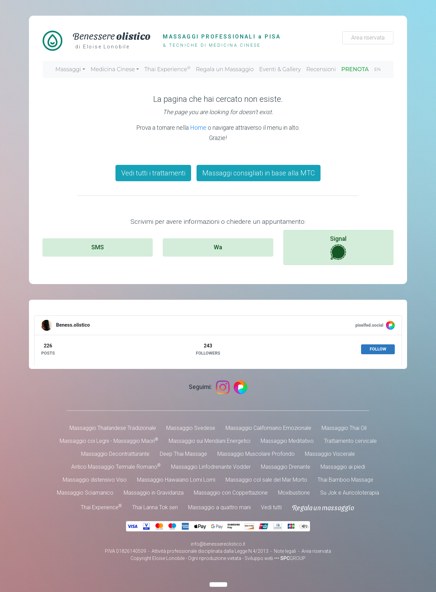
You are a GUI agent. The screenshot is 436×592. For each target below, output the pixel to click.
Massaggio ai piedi (343, 467)
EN (377, 69)
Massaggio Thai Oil (344, 428)
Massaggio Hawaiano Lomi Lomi (176, 480)
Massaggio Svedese (190, 428)
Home (198, 127)
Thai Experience (167, 69)
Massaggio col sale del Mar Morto (266, 480)
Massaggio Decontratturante (115, 454)
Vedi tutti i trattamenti (153, 173)
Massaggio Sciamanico (85, 492)
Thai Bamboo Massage (345, 480)
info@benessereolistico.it (218, 544)
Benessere (112, 35)
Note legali (285, 551)
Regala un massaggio (323, 507)
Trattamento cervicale (350, 441)
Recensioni (321, 69)
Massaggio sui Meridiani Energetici (209, 441)
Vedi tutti (271, 507)
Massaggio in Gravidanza (154, 492)
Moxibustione (294, 492)
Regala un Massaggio (225, 69)
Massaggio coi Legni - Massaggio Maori (109, 440)
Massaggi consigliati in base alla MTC (258, 173)
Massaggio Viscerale (330, 454)
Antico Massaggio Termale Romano (116, 466)
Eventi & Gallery (280, 69)
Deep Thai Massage (183, 454)
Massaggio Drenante (285, 467)
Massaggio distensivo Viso (95, 480)
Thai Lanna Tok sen (155, 507)
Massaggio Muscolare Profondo (256, 454)
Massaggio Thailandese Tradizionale (112, 428)
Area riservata (368, 37)
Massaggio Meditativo (287, 441)
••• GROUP (290, 558)
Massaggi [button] (68, 69)
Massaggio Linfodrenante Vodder (211, 467)
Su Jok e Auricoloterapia (349, 492)
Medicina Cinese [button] (113, 69)
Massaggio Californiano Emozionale (268, 428)
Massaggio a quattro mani (219, 507)
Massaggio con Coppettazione (231, 492)
